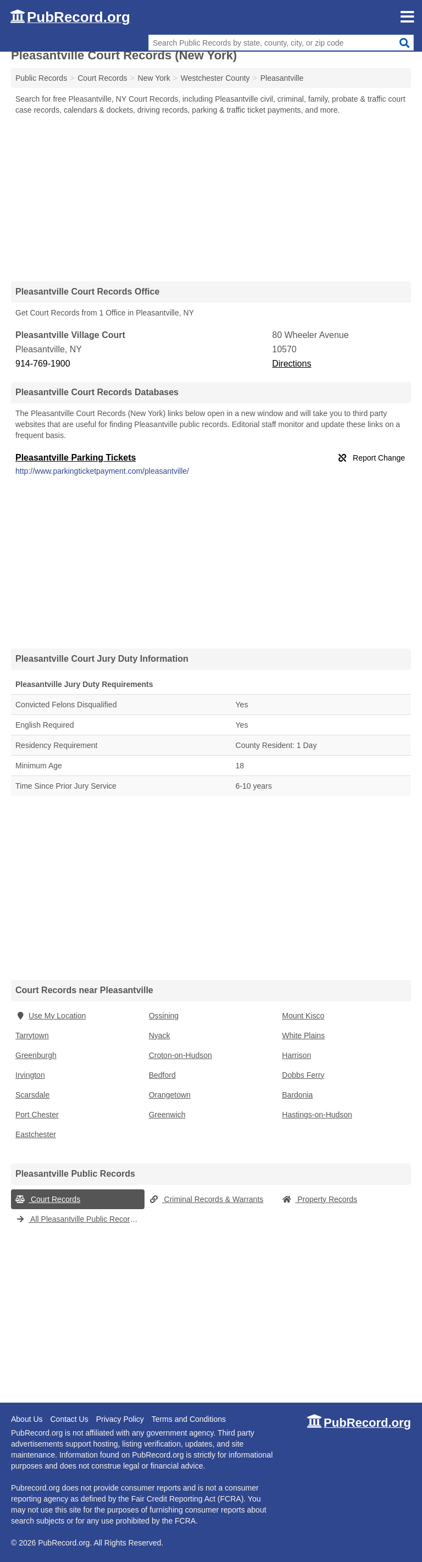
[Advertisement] (211, 198)
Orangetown (170, 1094)
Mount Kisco (303, 1015)
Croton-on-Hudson (180, 1055)
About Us (27, 1419)
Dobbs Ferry (303, 1075)
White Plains (303, 1035)
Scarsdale (32, 1094)
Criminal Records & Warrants (206, 1199)
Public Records (41, 78)
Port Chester (37, 1114)
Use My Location (50, 1015)
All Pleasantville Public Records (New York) (80, 1219)
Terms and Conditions (189, 1419)
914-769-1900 (42, 363)
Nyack (159, 1035)
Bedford (162, 1075)
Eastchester (35, 1134)
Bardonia (297, 1094)
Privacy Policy (120, 1419)
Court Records (47, 1199)
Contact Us (69, 1419)
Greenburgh (36, 1055)
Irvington (30, 1075)
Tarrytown (32, 1035)
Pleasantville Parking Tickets (75, 457)
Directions (291, 363)
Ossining (164, 1015)
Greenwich (167, 1114)
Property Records (319, 1199)
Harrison (296, 1055)
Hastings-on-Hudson (317, 1114)
